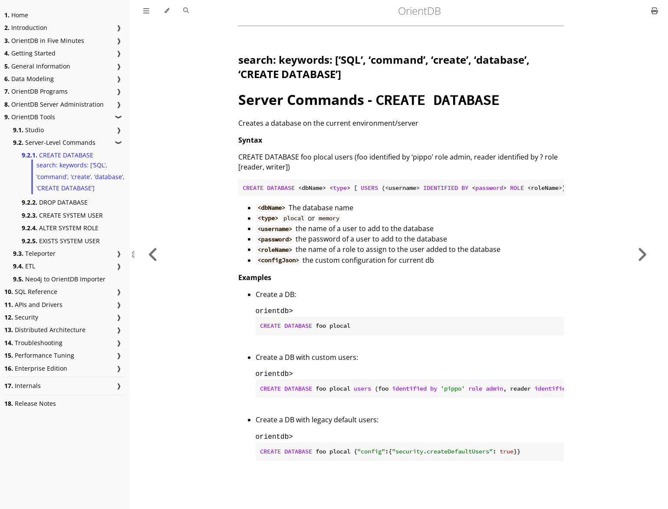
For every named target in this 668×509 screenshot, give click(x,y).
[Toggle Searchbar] (186, 11)
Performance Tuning (39, 355)
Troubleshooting (33, 343)
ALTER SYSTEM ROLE (60, 228)
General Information (37, 66)
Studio (28, 130)
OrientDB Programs (36, 91)
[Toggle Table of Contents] (146, 11)
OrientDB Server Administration (54, 104)
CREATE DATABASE (57, 155)
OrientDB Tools (29, 117)
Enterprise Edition (35, 368)
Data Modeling (29, 79)
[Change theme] (166, 11)
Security (21, 317)
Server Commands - (368, 99)
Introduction (25, 27)
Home (16, 15)
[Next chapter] (641, 254)
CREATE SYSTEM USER (62, 215)
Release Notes (30, 403)
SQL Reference (30, 291)
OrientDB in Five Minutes (44, 40)
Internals (22, 386)
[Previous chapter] (153, 254)
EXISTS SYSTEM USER (61, 241)
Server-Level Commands (54, 142)
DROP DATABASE (55, 202)
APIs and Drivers (33, 304)
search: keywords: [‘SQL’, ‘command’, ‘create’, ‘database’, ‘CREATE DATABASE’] (80, 176)
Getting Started (30, 53)
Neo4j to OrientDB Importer (59, 279)
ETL (24, 266)
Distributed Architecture (45, 330)
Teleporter (34, 253)
